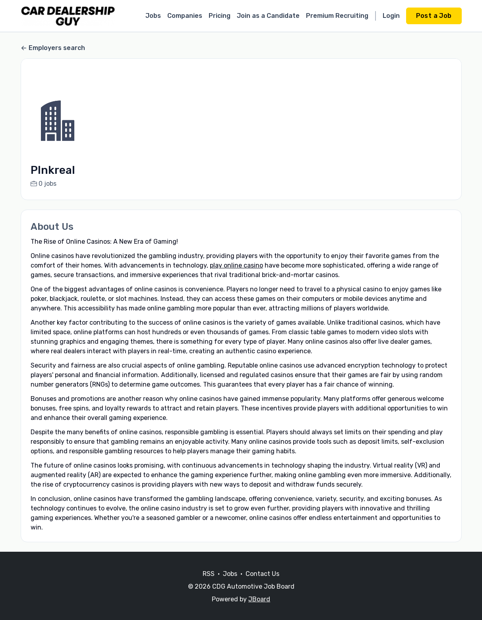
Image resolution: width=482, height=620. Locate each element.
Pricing (219, 15)
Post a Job (434, 15)
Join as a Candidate (268, 15)
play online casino (236, 265)
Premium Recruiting (337, 15)
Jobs (153, 15)
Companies (184, 15)
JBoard (259, 608)
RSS (209, 583)
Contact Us (262, 583)
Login (391, 15)
